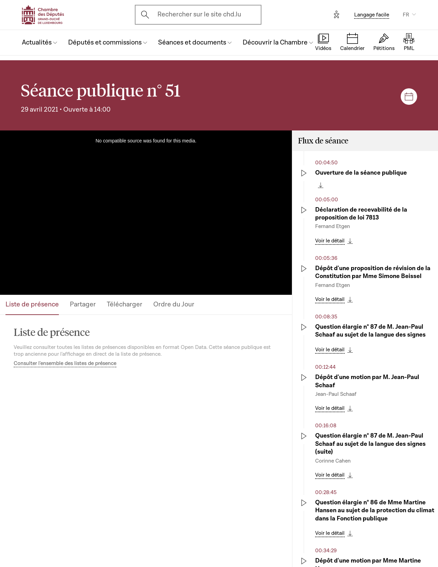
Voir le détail (330, 240)
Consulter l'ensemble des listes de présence (65, 363)
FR (406, 14)
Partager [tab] (83, 304)
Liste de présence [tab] (32, 304)
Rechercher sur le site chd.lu (199, 14)
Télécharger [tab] (124, 304)
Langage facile (371, 14)
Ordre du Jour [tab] (173, 304)
